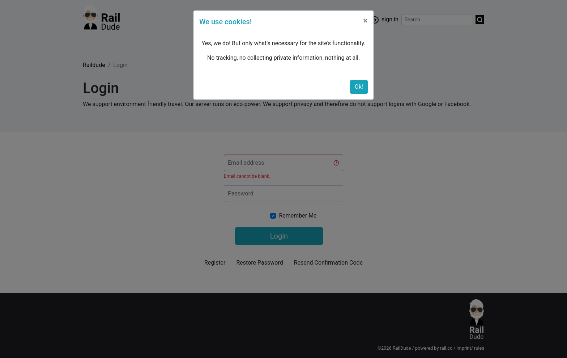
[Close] (365, 20)
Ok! (359, 86)
